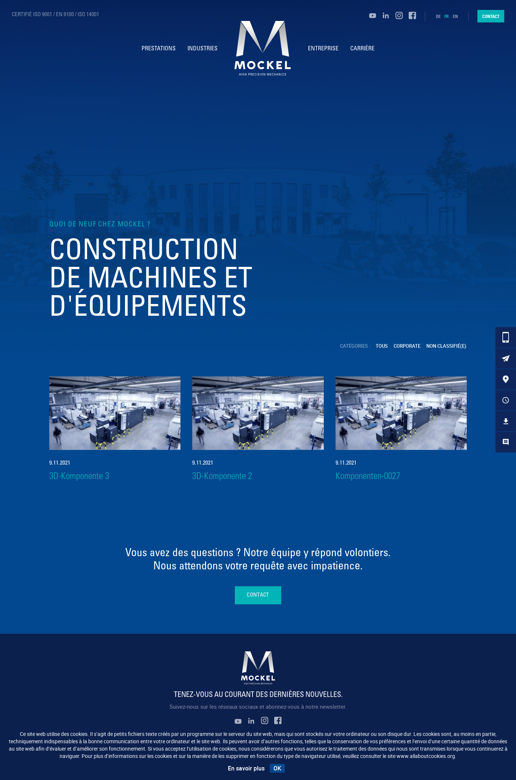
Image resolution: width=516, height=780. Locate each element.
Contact (490, 16)
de (438, 16)
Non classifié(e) (447, 346)
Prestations (158, 49)
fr (446, 16)
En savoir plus (246, 768)
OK (277, 768)
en (455, 16)
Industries (202, 49)
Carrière (363, 49)
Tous (382, 346)
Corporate (407, 346)
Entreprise (324, 49)
